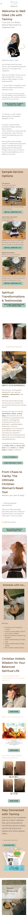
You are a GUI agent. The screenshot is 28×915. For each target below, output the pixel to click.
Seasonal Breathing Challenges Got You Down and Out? (13, 678)
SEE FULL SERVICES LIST (12, 212)
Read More (14, 711)
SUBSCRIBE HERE (9, 845)
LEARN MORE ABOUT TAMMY (13, 463)
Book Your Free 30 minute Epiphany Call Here (14, 104)
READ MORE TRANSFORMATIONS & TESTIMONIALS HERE (14, 305)
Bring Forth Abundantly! (13, 717)
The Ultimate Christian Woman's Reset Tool (14, 530)
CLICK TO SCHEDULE (10, 457)
